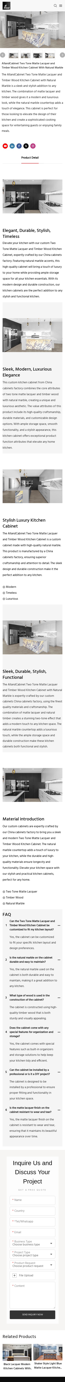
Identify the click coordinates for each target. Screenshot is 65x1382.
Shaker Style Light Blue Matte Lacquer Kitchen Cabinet (48, 1366)
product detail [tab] (30, 158)
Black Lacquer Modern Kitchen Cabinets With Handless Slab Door (17, 1366)
